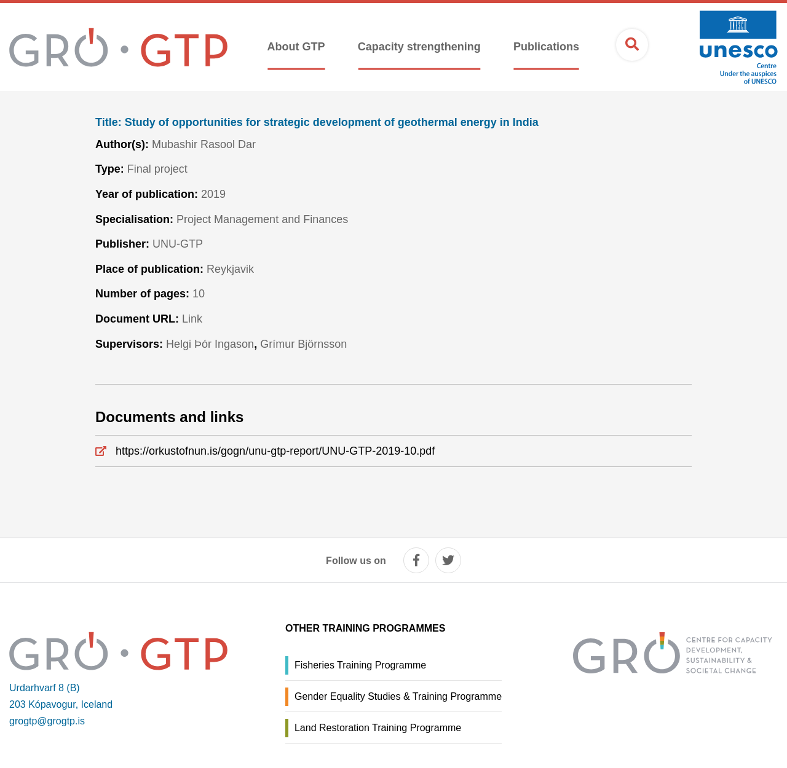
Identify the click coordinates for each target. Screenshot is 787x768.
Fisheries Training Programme (360, 665)
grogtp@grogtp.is (47, 721)
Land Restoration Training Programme (378, 728)
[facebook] (416, 560)
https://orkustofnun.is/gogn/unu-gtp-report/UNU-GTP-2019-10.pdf (275, 451)
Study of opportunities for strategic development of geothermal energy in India (317, 122)
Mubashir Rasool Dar (204, 144)
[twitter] (448, 560)
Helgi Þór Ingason (210, 344)
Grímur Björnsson (303, 344)
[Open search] (632, 45)
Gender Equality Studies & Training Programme (398, 696)
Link (192, 319)
